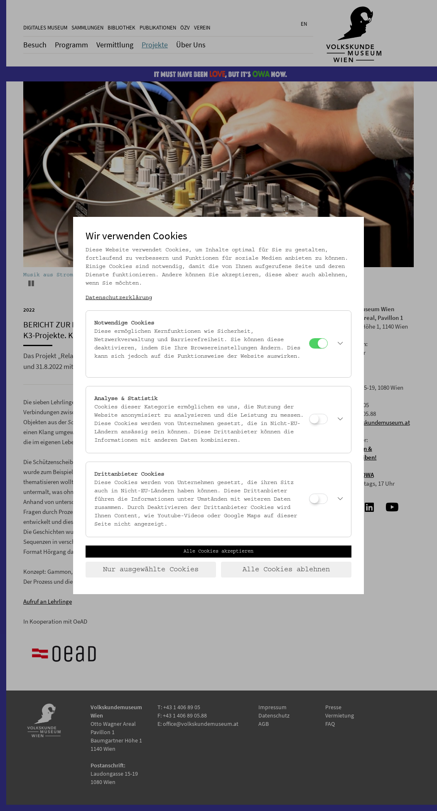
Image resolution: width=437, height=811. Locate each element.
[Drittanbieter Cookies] (318, 499)
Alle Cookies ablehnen (286, 570)
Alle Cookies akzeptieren (218, 551)
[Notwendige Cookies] (318, 343)
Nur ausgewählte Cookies (151, 570)
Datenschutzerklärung (119, 297)
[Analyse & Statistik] (318, 419)
